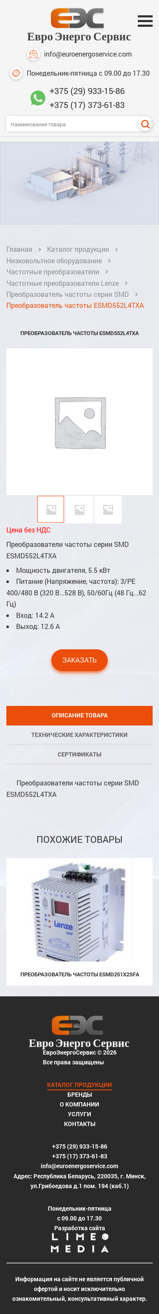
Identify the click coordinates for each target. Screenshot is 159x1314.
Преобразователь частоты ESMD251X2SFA (79, 974)
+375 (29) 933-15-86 (87, 90)
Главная (19, 249)
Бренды (79, 1094)
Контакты (79, 1124)
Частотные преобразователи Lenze (62, 283)
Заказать (79, 659)
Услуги (79, 1114)
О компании (79, 1104)
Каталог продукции (78, 249)
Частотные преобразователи (52, 271)
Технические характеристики (79, 735)
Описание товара (80, 715)
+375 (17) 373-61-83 (87, 104)
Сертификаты (79, 754)
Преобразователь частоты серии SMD (67, 294)
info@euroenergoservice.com (79, 54)
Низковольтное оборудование (54, 260)
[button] (145, 421)
